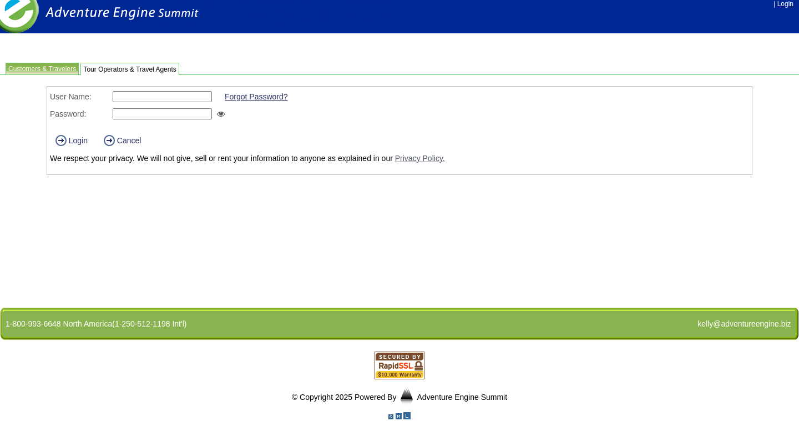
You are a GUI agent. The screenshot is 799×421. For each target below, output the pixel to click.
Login (71, 140)
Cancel (122, 140)
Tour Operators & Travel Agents (129, 69)
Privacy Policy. (420, 158)
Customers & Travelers (42, 69)
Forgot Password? (256, 96)
